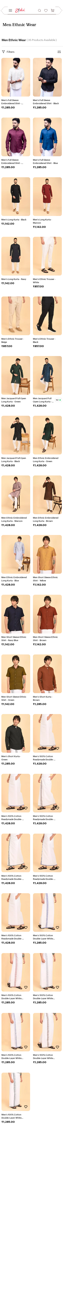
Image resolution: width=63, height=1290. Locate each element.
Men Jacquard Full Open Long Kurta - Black (13, 460)
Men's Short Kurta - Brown (43, 698)
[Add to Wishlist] (57, 748)
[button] (39, 10)
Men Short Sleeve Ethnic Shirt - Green (13, 698)
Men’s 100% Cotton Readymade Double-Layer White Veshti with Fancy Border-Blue (45, 877)
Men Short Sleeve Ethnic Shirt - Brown (45, 639)
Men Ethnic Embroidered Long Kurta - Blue (14, 579)
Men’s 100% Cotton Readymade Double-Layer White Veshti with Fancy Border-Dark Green (14, 877)
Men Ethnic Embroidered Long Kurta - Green (45, 460)
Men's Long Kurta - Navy (13, 279)
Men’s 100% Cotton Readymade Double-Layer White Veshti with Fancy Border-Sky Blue (13, 818)
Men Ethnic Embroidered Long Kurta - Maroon (14, 519)
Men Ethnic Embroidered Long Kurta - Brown (45, 519)
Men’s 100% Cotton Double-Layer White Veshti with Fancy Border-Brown (43, 1057)
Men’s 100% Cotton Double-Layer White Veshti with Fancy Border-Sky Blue (12, 1057)
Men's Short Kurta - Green (11, 758)
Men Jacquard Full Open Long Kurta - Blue (42, 400)
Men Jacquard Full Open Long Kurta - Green (13, 400)
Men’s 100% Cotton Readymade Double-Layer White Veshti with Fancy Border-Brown (45, 818)
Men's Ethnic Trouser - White (44, 281)
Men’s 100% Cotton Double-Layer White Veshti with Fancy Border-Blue (43, 937)
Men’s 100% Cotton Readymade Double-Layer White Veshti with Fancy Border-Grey (45, 758)
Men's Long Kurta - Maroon (42, 221)
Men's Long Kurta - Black (13, 219)
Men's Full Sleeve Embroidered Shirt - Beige (11, 102)
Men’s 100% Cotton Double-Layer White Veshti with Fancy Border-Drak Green (12, 1116)
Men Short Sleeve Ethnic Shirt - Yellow (45, 579)
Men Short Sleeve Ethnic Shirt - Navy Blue (13, 639)
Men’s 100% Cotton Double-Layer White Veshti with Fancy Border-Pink (11, 997)
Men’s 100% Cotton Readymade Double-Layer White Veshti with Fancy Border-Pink (13, 937)
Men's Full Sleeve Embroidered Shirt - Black (46, 102)
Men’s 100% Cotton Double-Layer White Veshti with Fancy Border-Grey (43, 997)
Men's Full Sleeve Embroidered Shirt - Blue (45, 161)
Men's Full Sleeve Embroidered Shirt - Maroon (11, 162)
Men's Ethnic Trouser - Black (44, 340)
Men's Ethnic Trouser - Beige (12, 340)
